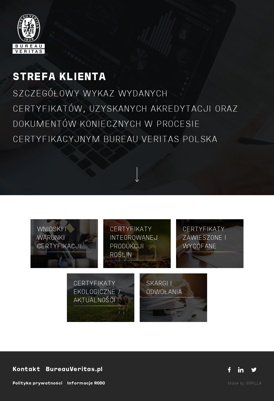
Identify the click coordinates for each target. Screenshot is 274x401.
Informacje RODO (86, 383)
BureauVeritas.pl (74, 369)
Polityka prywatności (37, 383)
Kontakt (26, 369)
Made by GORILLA (244, 383)
